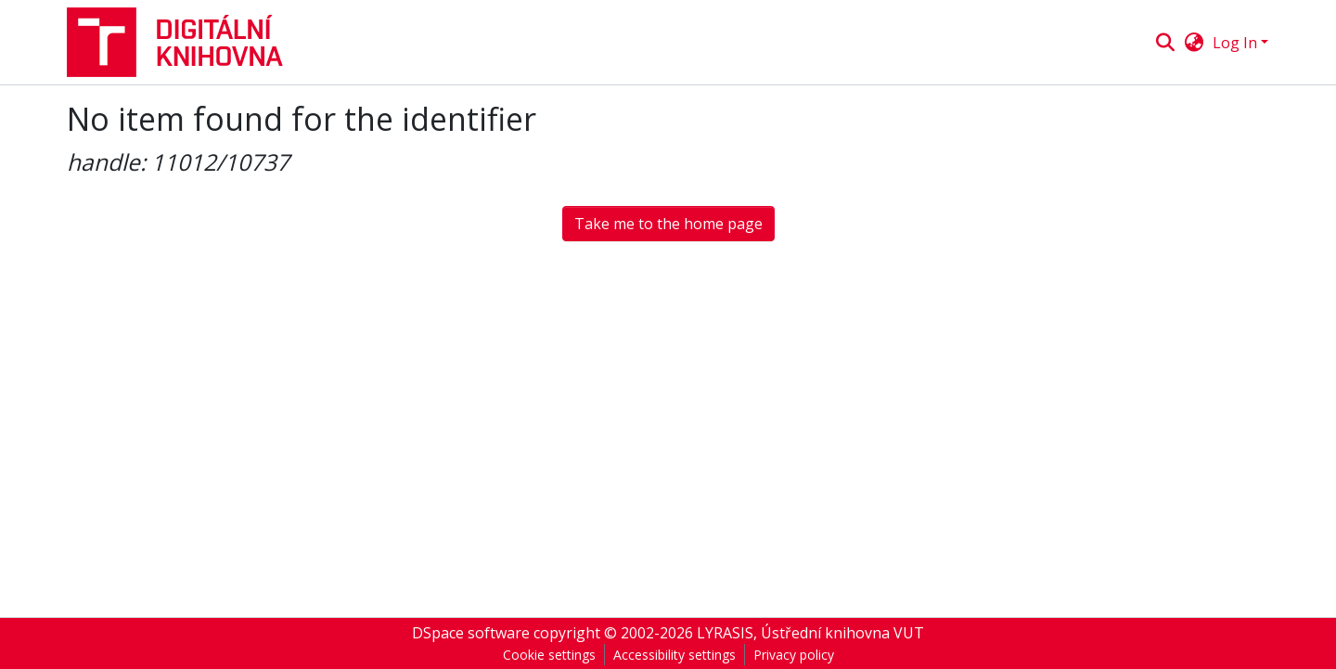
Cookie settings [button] (549, 654)
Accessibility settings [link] (674, 654)
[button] (183, 42)
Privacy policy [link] (793, 654)
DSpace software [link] (471, 633)
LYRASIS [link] (725, 633)
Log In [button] (1237, 42)
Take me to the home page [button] (668, 223)
